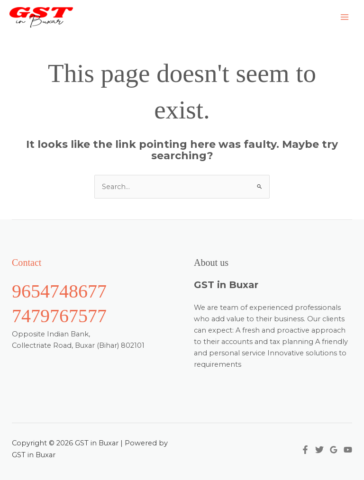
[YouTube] (348, 449)
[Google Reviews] (333, 449)
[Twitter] (319, 449)
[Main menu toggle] (345, 17)
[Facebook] (305, 449)
